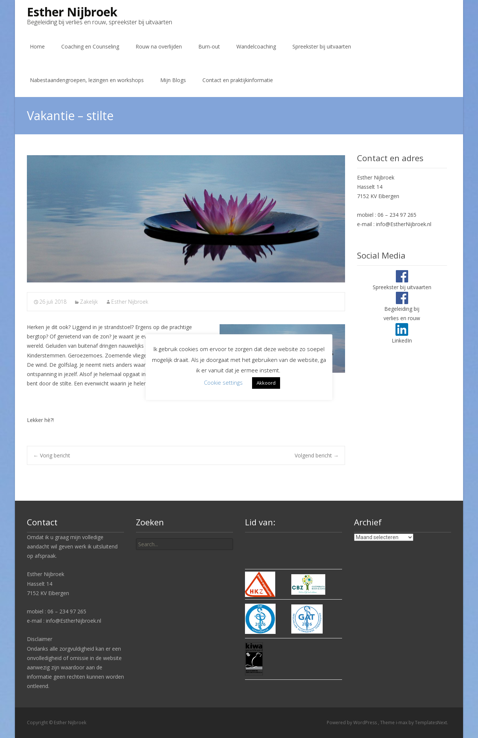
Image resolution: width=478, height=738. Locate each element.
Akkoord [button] (266, 382)
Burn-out (209, 46)
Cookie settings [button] (223, 382)
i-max (402, 722)
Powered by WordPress (352, 722)
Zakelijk (89, 301)
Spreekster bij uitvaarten (321, 46)
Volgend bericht (317, 455)
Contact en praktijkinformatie (237, 80)
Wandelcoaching (256, 46)
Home (37, 46)
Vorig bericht (51, 455)
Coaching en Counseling (90, 46)
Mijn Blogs (173, 80)
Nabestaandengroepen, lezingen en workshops (87, 80)
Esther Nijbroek (129, 301)
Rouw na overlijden (159, 46)
